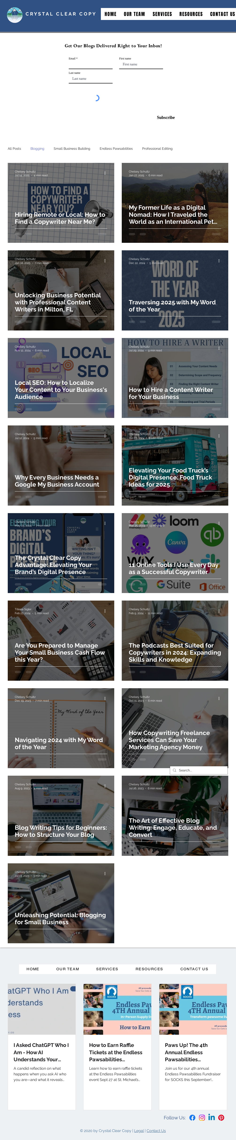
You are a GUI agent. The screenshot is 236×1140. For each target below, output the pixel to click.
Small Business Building (72, 148)
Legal (139, 1130)
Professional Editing (157, 148)
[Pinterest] (221, 1118)
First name (125, 58)
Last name (74, 72)
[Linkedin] (212, 1118)
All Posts (14, 148)
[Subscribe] (163, 117)
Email (72, 58)
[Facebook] (192, 1118)
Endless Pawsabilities (116, 148)
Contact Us (156, 1130)
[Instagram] (202, 1118)
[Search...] (198, 770)
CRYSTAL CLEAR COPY (61, 14)
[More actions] (106, 173)
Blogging (37, 148)
